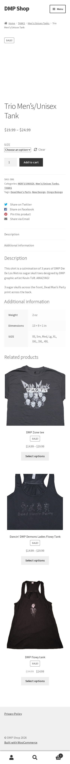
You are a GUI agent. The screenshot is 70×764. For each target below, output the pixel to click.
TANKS (21, 23)
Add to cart (31, 162)
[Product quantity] (10, 162)
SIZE (7, 144)
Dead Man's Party (21, 192)
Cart (55, 755)
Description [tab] (11, 234)
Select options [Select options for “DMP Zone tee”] (35, 456)
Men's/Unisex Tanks (38, 23)
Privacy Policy (13, 714)
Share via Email (20, 219)
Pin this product (20, 214)
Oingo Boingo (55, 192)
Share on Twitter (21, 204)
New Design (39, 192)
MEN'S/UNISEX (26, 183)
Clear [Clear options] (41, 149)
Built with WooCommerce (20, 742)
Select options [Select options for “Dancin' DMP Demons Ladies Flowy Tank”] (35, 560)
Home (12, 23)
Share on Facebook (22, 209)
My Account (11, 757)
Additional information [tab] (19, 245)
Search (35, 757)
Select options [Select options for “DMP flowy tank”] (35, 681)
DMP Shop (16, 8)
